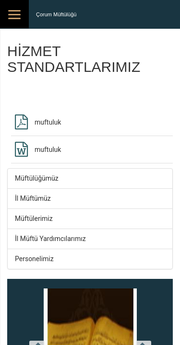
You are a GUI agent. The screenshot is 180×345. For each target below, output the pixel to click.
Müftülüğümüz (37, 178)
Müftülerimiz (34, 218)
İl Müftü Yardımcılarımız (50, 238)
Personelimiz (34, 259)
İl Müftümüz (33, 198)
